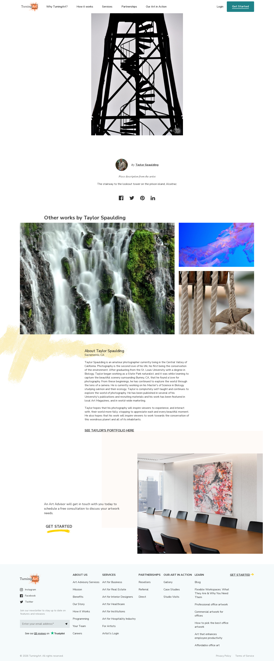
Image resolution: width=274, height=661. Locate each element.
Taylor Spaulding (146, 165)
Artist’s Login (110, 633)
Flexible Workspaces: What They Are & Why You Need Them (212, 593)
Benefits (78, 597)
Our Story (79, 604)
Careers (77, 633)
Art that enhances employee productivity (208, 636)
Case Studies (172, 589)
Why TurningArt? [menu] (57, 7)
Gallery (168, 582)
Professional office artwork (211, 604)
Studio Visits (171, 597)
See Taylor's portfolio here (109, 430)
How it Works (81, 611)
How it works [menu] (85, 7)
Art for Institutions (113, 611)
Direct (142, 597)
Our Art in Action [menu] (156, 7)
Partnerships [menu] (129, 7)
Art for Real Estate (114, 589)
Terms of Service (244, 656)
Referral (144, 589)
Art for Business (112, 582)
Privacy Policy (223, 656)
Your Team (79, 626)
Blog (198, 582)
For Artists (109, 626)
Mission (77, 589)
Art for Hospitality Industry (119, 619)
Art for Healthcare (113, 604)
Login (220, 7)
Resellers (145, 582)
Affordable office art (207, 645)
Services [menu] (107, 7)
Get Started (240, 6)
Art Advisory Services (86, 582)
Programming (81, 619)
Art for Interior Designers (117, 597)
